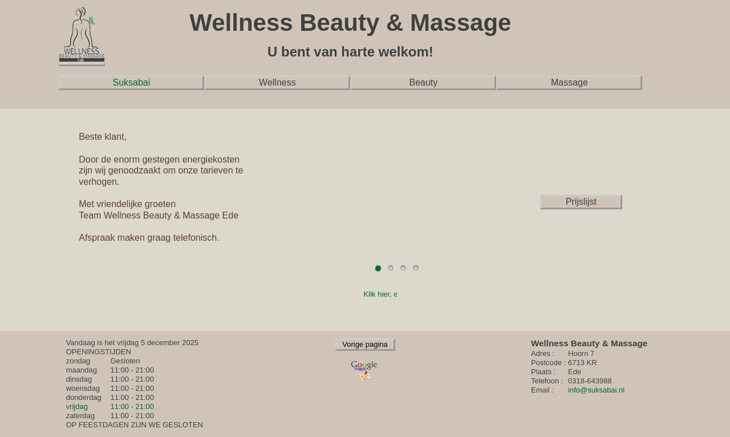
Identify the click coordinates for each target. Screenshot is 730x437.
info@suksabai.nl (596, 390)
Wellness (277, 82)
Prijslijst (581, 202)
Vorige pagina (365, 344)
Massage (569, 82)
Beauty (423, 82)
